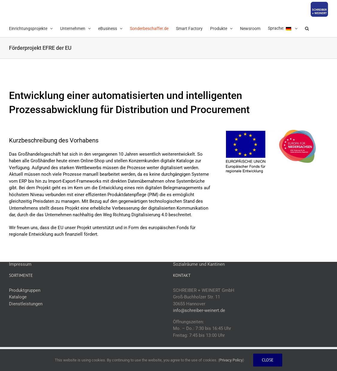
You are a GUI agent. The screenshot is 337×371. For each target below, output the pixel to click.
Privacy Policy (231, 360)
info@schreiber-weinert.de (199, 310)
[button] (307, 28)
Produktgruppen (24, 290)
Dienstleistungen (25, 304)
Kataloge (18, 297)
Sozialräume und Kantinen (199, 264)
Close (268, 360)
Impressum (20, 264)
